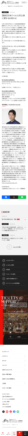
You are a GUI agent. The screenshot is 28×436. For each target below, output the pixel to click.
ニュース (5, 6)
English (23, 2)
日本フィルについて (7, 370)
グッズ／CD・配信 (6, 388)
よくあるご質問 (5, 401)
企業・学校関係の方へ (7, 396)
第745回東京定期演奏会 (8, 80)
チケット (4, 361)
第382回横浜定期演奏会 (8, 91)
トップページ (5, 351)
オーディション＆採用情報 (8, 399)
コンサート (5, 356)
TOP (2, 6)
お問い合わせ (5, 404)
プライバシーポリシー (6, 424)
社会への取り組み (7, 374)
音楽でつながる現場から (8, 379)
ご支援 (4, 383)
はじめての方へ (6, 394)
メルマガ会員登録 (6, 407)
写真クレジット (15, 424)
